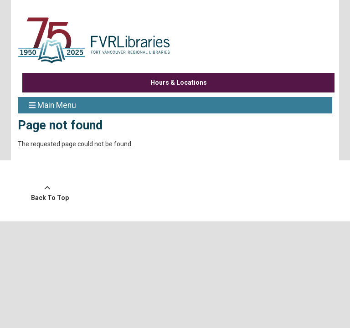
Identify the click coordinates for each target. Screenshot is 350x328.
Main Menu (52, 105)
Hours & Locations (178, 82)
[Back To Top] (47, 193)
